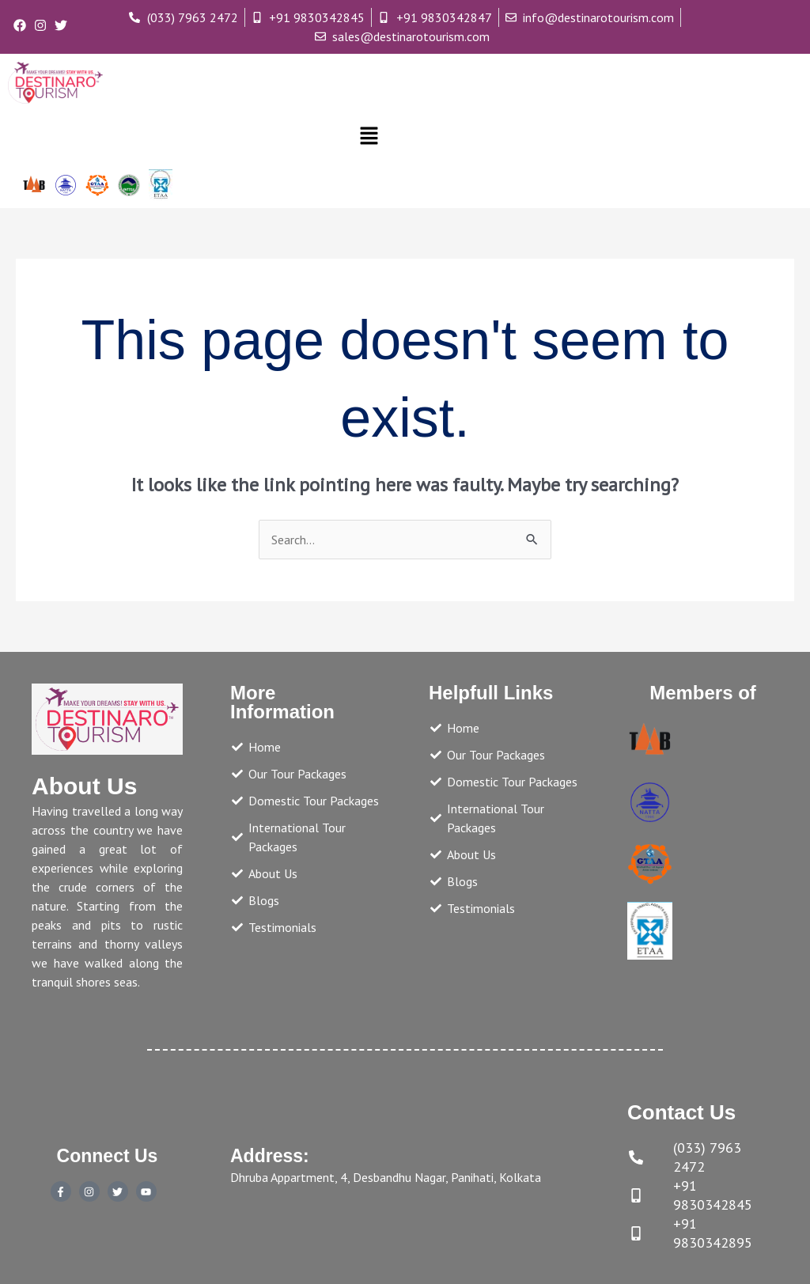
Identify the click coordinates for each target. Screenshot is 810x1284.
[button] (368, 136)
